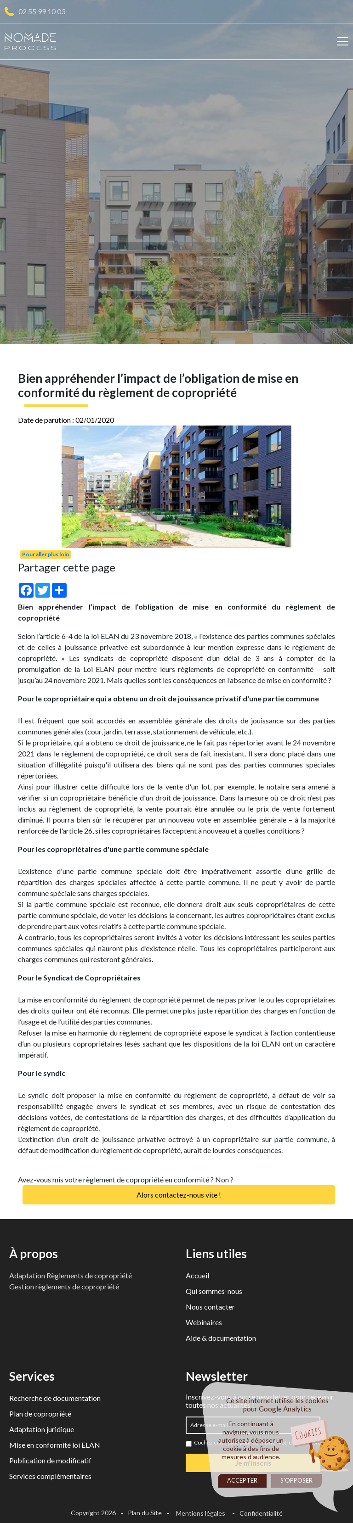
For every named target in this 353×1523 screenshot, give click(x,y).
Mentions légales (200, 1513)
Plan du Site (145, 1513)
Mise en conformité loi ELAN (54, 1444)
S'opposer (296, 1480)
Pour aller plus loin (45, 554)
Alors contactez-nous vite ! (179, 1194)
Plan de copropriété (40, 1413)
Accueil (197, 1275)
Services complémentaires (50, 1476)
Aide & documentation (221, 1337)
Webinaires (204, 1322)
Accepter (242, 1480)
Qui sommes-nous (214, 1291)
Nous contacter (210, 1306)
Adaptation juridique (41, 1429)
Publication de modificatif (50, 1460)
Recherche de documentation (55, 1398)
